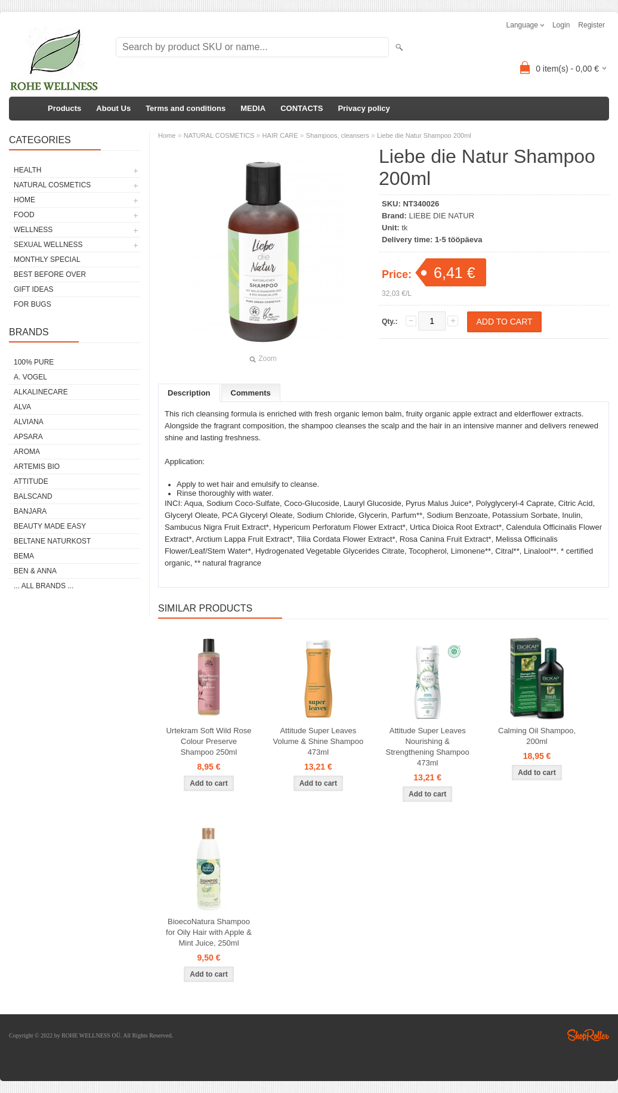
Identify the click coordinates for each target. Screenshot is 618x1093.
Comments (251, 392)
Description (189, 392)
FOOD (24, 215)
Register (591, 25)
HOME (24, 200)
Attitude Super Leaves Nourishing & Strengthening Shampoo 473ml (427, 746)
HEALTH (27, 170)
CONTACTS (301, 108)
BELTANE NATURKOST (52, 541)
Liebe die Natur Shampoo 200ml (424, 135)
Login (561, 25)
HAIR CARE (280, 135)
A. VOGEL (30, 377)
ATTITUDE (31, 481)
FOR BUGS (32, 304)
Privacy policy (364, 108)
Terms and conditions (185, 108)
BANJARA (30, 511)
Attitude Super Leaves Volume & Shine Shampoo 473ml (318, 741)
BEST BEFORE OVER (50, 274)
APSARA (28, 437)
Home (166, 135)
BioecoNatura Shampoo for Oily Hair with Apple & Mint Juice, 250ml (209, 932)
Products (64, 108)
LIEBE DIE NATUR (442, 215)
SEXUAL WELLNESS (48, 244)
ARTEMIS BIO (37, 466)
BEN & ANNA (35, 571)
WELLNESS (33, 230)
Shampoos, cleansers (337, 135)
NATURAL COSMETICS (52, 185)
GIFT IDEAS (33, 289)
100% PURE (34, 362)
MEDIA (252, 108)
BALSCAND (33, 496)
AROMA (27, 451)
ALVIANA (29, 422)
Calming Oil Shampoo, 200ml (537, 736)
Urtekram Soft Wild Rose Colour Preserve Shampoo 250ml (208, 741)
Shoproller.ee (588, 1035)
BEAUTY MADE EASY (50, 526)
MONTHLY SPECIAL (47, 259)
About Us (113, 108)
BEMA (24, 556)
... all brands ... (43, 586)
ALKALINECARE (41, 392)
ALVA (22, 407)
